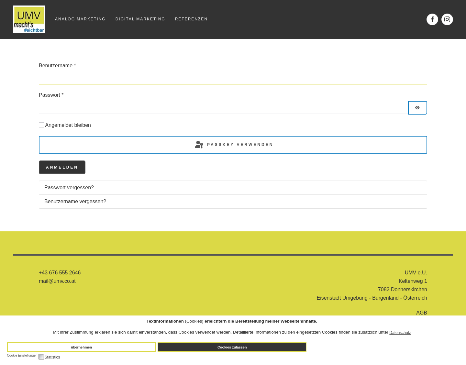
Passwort (51, 95)
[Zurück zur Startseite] (29, 19)
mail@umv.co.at (57, 281)
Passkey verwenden (234, 145)
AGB (421, 312)
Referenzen (191, 19)
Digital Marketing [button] (140, 19)
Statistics (52, 357)
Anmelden (62, 167)
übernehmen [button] (81, 347)
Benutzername (57, 65)
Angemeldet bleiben (68, 125)
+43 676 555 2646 (60, 272)
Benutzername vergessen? (75, 201)
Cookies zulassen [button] (232, 347)
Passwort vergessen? (69, 187)
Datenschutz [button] (400, 332)
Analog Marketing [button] (80, 19)
